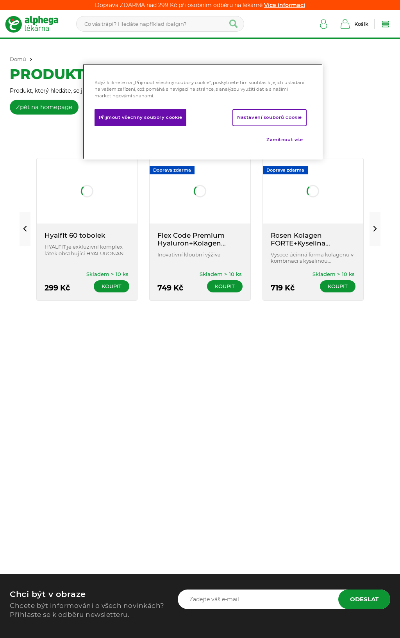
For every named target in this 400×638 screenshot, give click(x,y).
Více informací (284, 5)
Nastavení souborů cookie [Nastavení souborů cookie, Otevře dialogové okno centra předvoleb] (269, 117)
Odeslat (364, 599)
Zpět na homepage (44, 107)
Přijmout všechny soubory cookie (140, 117)
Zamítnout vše (284, 139)
